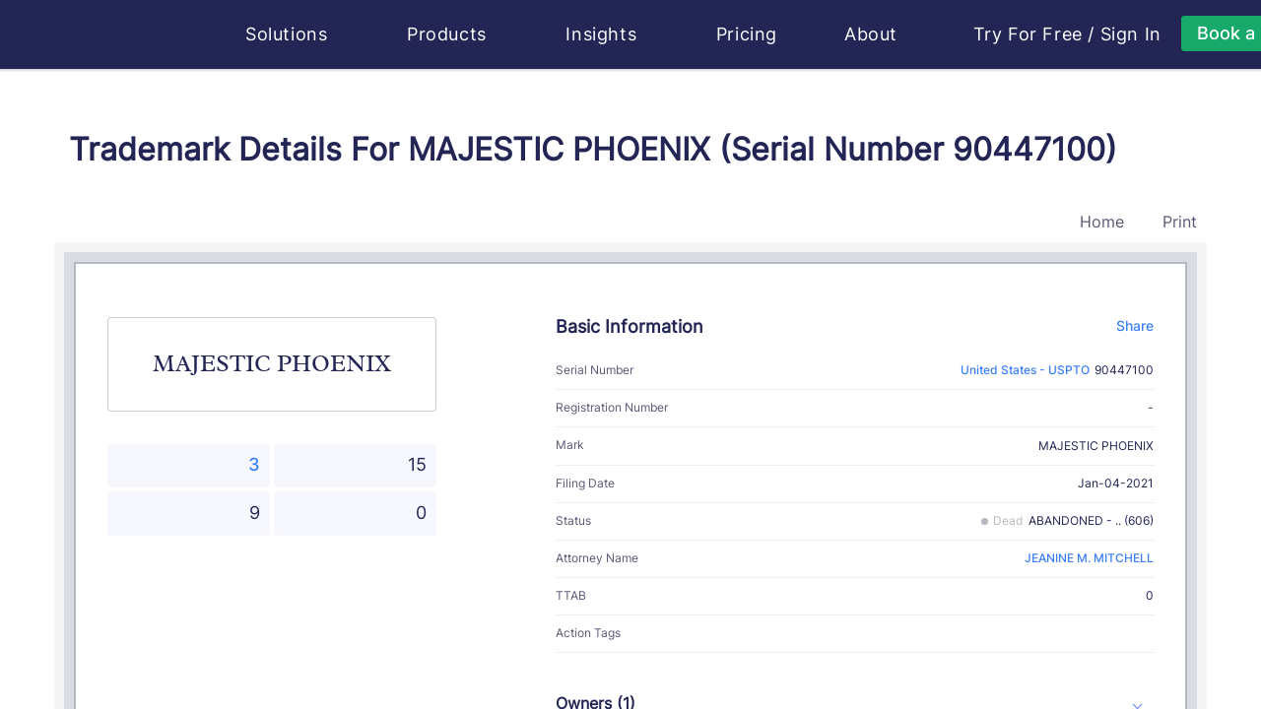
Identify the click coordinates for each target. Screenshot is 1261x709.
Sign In (1130, 34)
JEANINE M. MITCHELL (1089, 557)
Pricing (746, 34)
